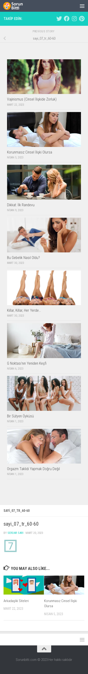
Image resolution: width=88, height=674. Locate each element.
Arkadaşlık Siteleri (16, 601)
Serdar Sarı (15, 533)
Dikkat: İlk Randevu (20, 205)
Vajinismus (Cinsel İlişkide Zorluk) (32, 99)
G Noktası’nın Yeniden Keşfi (26, 363)
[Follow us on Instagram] (74, 18)
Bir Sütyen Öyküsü (20, 416)
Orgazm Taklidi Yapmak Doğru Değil (33, 469)
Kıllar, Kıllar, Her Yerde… (24, 310)
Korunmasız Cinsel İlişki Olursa (29, 152)
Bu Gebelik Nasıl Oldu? (23, 257)
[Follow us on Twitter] (59, 18)
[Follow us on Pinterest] (81, 18)
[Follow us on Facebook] (66, 18)
